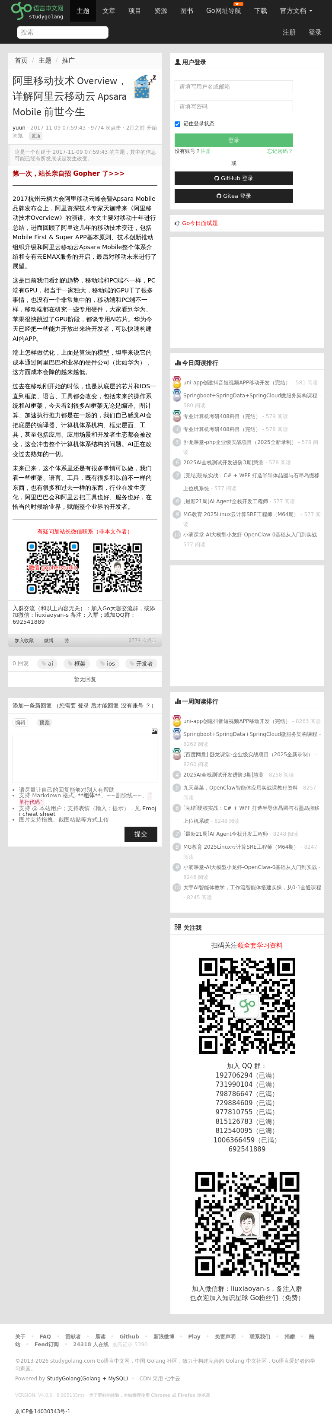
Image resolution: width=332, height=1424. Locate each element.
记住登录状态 (194, 124)
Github (129, 1337)
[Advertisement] (235, 291)
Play (194, 1337)
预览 (44, 723)
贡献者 (73, 1337)
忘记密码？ (280, 151)
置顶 (36, 135)
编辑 (20, 723)
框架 (77, 663)
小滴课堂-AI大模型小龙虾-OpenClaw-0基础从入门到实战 (250, 535)
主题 (83, 11)
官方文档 (296, 11)
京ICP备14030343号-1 (42, 1411)
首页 (21, 60)
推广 (68, 60)
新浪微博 (163, 1337)
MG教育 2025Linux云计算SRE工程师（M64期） (241, 514)
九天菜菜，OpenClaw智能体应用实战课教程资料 (241, 788)
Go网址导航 (224, 8)
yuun (19, 128)
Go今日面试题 (200, 223)
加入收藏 (24, 641)
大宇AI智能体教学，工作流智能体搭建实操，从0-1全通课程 (252, 888)
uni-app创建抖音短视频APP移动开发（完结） (236, 383)
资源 (160, 11)
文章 (108, 11)
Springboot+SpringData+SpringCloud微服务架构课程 (250, 396)
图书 (186, 11)
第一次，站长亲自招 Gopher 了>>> (69, 174)
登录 (315, 32)
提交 (140, 834)
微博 (49, 641)
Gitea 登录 (234, 196)
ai (47, 663)
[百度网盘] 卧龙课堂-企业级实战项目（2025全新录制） (248, 755)
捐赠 (289, 1337)
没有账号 (132, 705)
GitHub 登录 (233, 178)
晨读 (100, 1337)
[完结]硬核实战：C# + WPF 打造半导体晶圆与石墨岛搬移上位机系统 (251, 482)
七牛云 (172, 1379)
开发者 (141, 663)
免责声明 (225, 1337)
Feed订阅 (47, 1345)
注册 (289, 32)
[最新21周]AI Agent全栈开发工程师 (225, 501)
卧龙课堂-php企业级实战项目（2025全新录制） (240, 442)
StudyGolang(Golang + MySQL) (87, 1379)
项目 (134, 11)
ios (107, 663)
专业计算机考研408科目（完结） (222, 416)
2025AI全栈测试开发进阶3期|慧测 (224, 463)
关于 (20, 1337)
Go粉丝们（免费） (277, 1298)
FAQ (45, 1337)
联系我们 (259, 1337)
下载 (260, 11)
